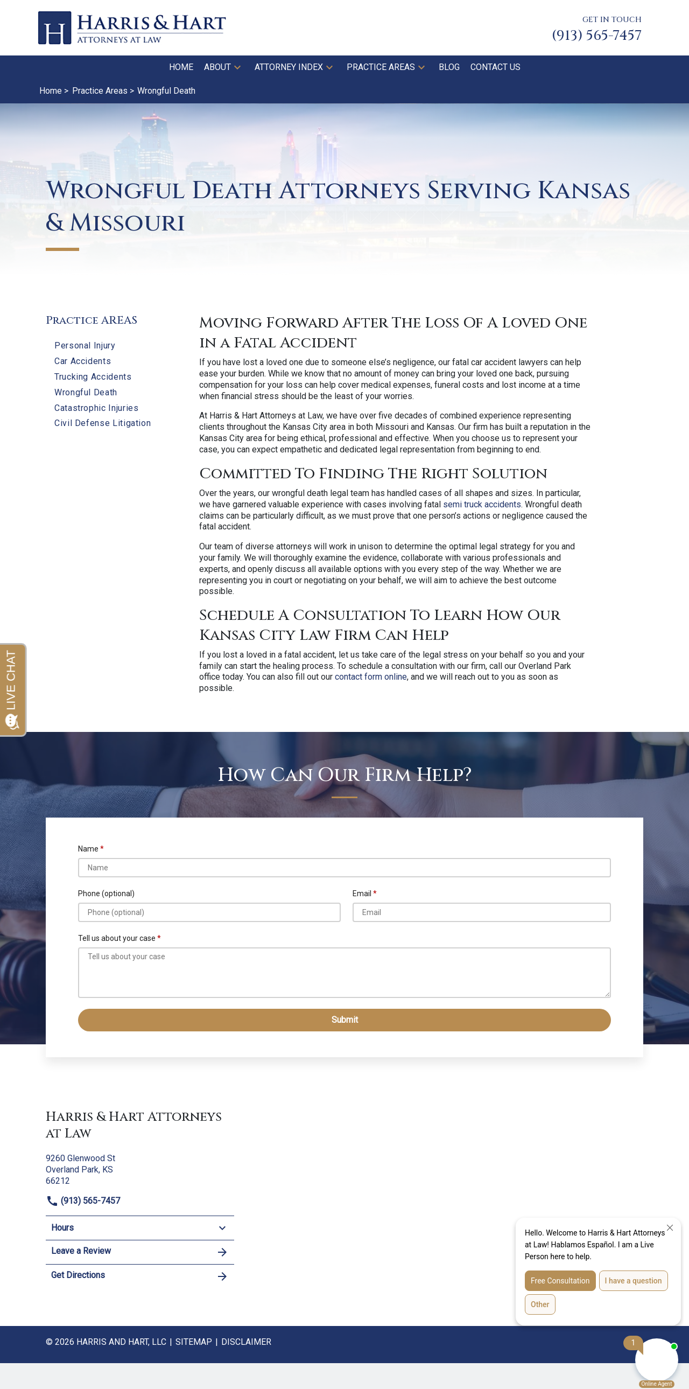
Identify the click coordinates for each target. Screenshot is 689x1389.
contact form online (371, 677)
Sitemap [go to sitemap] (193, 1342)
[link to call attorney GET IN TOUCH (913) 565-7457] (596, 28)
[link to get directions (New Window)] (140, 1168)
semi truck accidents (482, 504)
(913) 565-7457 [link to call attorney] (83, 1201)
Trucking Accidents (93, 377)
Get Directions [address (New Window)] (140, 1276)
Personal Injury (85, 345)
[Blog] (449, 67)
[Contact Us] (495, 67)
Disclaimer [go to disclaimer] (246, 1342)
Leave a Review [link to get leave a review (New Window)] (140, 1252)
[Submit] (344, 1020)
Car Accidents (82, 361)
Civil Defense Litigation (102, 423)
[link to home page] (132, 27)
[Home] (181, 67)
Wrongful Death (85, 392)
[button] (237, 67)
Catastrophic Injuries (96, 408)
